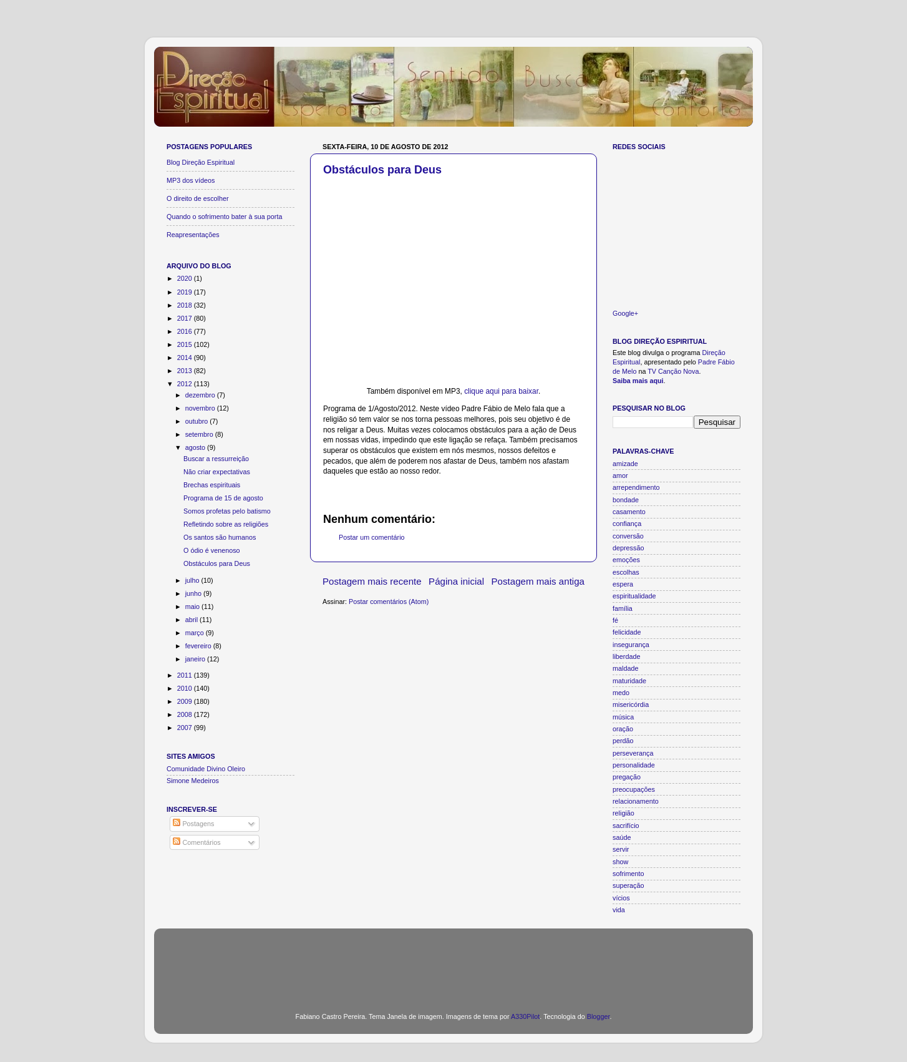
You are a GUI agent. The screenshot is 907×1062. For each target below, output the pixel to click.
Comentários (196, 842)
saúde (622, 837)
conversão (628, 536)
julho (193, 580)
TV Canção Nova (673, 371)
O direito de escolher (198, 198)
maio (193, 606)
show (620, 861)
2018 (185, 305)
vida (619, 909)
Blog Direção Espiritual (201, 162)
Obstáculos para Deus (382, 169)
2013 (185, 370)
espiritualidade (634, 596)
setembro (200, 434)
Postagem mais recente (372, 581)
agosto (196, 447)
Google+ (625, 313)
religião (623, 813)
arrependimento (636, 487)
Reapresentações (193, 234)
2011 (185, 675)
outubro (197, 421)
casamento (629, 511)
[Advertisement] (453, 963)
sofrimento (628, 873)
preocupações (634, 789)
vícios (621, 898)
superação (628, 885)
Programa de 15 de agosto (223, 498)
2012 (185, 383)
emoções (626, 559)
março (195, 632)
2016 (185, 331)
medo (621, 692)
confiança (627, 523)
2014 (185, 357)
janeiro (196, 659)
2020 (185, 278)
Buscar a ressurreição (216, 458)
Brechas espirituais (211, 485)
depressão (628, 548)
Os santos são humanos (219, 537)
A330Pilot (525, 1016)
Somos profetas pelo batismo (227, 511)
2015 (185, 344)
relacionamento (636, 801)
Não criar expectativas (216, 471)
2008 (185, 714)
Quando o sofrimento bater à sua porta (224, 216)
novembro (201, 408)
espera (623, 584)
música (623, 717)
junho (194, 593)
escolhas (626, 572)
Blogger (598, 1016)
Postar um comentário (372, 537)
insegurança (631, 644)
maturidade (629, 680)
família (623, 608)
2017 (185, 318)
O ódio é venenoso (211, 550)
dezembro (201, 395)
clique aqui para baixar (501, 391)
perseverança (633, 753)
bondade (626, 500)
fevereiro (199, 646)
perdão (623, 740)
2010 (185, 688)
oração (623, 729)
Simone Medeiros (193, 780)
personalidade (634, 765)
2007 (185, 727)
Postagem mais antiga (538, 581)
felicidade (627, 632)
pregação (627, 777)
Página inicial (456, 581)
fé (615, 620)
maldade (625, 668)
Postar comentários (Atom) (389, 601)
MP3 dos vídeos (191, 180)
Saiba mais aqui (638, 380)
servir (621, 849)
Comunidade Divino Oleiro (206, 768)
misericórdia (631, 704)
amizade (625, 463)
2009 (185, 701)
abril (192, 619)
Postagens (193, 823)
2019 (185, 292)
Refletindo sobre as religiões (225, 524)
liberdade (626, 656)
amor (620, 475)
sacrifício (626, 825)
